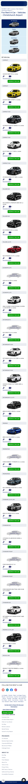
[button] (24, 780)
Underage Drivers (6, 748)
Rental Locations (6, 726)
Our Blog (4, 724)
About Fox (4, 762)
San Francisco (9, 697)
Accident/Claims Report (7, 719)
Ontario (21, 700)
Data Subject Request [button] (9, 709)
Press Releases (5, 760)
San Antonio (15, 700)
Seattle (16, 697)
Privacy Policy (5, 767)
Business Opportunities (7, 741)
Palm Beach (21, 701)
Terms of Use (5, 764)
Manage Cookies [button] (7, 712)
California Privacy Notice (8, 771)
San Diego (14, 698)
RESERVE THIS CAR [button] (14, 81)
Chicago (9, 698)
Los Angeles (4, 695)
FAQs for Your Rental (7, 722)
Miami (14, 695)
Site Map (4, 755)
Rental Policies (5, 729)
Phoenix (3, 697)
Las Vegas (19, 695)
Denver (4, 698)
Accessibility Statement (8, 774)
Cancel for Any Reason (7, 731)
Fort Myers (4, 700)
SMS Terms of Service (7, 769)
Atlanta (15, 701)
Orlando (10, 695)
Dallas (11, 701)
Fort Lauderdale (22, 697)
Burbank (7, 701)
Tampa (24, 695)
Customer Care (5, 717)
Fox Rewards (5, 738)
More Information (7, 78)
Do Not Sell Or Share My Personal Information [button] (14, 705)
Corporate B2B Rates (7, 743)
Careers (4, 757)
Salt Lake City (22, 698)
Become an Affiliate (6, 745)
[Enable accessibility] (3, 781)
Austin (9, 700)
